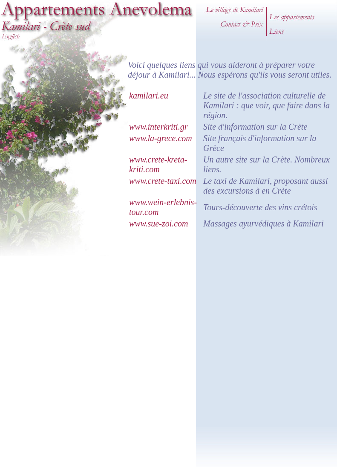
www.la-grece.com (160, 138)
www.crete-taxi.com (162, 181)
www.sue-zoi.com (158, 223)
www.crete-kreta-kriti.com (158, 164)
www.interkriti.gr (158, 126)
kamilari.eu (148, 95)
